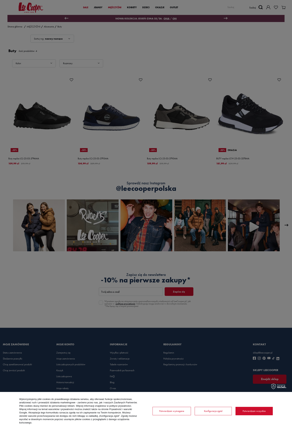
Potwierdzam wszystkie (254, 411)
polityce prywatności (120, 405)
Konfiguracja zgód (213, 411)
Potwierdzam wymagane (171, 411)
